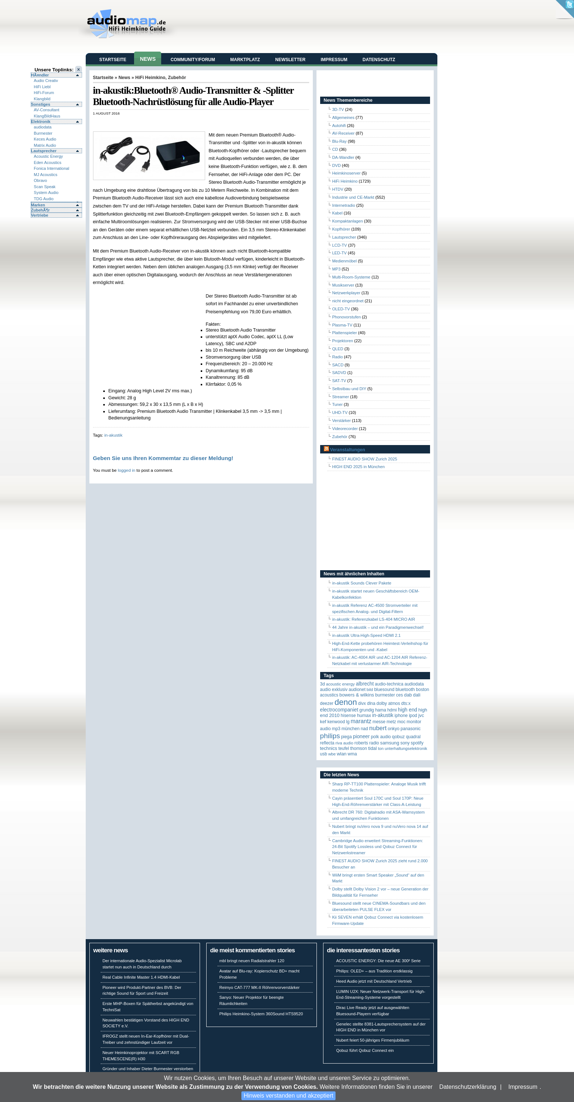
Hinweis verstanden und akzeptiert (288, 1095)
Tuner (337, 404)
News (148, 59)
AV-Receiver (343, 133)
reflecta (327, 743)
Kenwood (336, 721)
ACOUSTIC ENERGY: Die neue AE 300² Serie (378, 961)
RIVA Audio (344, 743)
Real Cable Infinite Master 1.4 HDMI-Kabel (141, 977)
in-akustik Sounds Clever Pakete (362, 583)
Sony (405, 743)
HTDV (337, 189)
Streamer (340, 397)
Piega (346, 736)
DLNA (371, 703)
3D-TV (338, 109)
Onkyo (394, 728)
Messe (379, 721)
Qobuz (398, 736)
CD (335, 149)
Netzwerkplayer (346, 293)
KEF (323, 721)
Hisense (348, 715)
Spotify (417, 743)
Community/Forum (193, 59)
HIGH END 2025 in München (358, 466)
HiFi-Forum (44, 92)
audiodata (42, 127)
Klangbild (42, 99)
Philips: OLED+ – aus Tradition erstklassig (374, 971)
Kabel (337, 213)
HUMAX (364, 715)
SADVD (339, 372)
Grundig (366, 710)
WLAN (342, 754)
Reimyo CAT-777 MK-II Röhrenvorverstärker (259, 987)
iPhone (401, 715)
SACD (338, 365)
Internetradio (343, 205)
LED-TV (339, 253)
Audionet (357, 689)
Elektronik (41, 121)
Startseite (112, 59)
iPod (413, 715)
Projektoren (342, 341)
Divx (362, 703)
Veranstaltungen (347, 449)
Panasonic (411, 728)
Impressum (522, 1087)
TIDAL (372, 748)
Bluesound (384, 689)
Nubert (378, 728)
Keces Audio (45, 139)
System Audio (46, 192)
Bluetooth (405, 689)
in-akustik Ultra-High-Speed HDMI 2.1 (366, 635)
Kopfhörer (341, 229)
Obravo (40, 180)
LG (347, 721)
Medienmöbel (344, 261)
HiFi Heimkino (150, 77)
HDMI (392, 710)
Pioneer (361, 736)
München (350, 728)
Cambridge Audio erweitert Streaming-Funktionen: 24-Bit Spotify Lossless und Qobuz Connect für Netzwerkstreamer (377, 846)
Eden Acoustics (47, 162)
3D (322, 684)
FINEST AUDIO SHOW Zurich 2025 (364, 459)
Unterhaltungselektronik (406, 748)
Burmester (43, 133)
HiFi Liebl (42, 87)
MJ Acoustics (45, 174)
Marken (38, 205)
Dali (417, 695)
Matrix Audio (45, 145)
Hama (380, 710)
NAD (364, 728)
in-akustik (113, 435)
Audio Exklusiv (334, 689)
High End (407, 710)
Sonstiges (41, 104)
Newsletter (290, 59)
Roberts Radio (366, 743)
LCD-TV (339, 245)
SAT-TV (339, 380)
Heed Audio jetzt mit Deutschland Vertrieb (374, 981)
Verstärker (341, 420)
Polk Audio (381, 736)
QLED (337, 349)
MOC (401, 721)
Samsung (389, 743)
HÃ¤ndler (40, 75)
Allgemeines (343, 117)
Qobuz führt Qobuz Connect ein (365, 1050)
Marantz (361, 721)
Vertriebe (39, 215)
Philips (330, 736)
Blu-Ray (339, 141)
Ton (381, 748)
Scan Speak (44, 186)
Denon (345, 702)
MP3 (336, 269)
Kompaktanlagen (347, 221)
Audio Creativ (46, 80)
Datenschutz (379, 59)
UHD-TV (340, 412)
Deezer (327, 703)
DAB (408, 695)
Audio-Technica (389, 684)
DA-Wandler (343, 157)
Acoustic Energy (48, 156)
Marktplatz (245, 59)
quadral (413, 736)
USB (323, 754)
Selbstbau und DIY (349, 388)
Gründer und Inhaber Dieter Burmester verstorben (148, 1068)
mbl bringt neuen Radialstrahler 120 (251, 961)
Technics (328, 748)
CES (399, 695)
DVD (336, 165)
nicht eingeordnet (348, 301)
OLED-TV (341, 309)
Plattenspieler (344, 332)
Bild (370, 689)
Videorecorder (345, 428)
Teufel (343, 748)
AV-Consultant (46, 110)
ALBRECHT (365, 684)
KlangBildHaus (47, 116)
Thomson (358, 748)
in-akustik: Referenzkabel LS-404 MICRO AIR (373, 619)
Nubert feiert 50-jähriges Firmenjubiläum (373, 1040)
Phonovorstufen (346, 317)
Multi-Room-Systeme (351, 277)
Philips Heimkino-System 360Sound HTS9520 (261, 1014)
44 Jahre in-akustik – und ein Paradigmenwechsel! (378, 627)
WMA (352, 754)
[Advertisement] (178, 123)
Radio (337, 357)
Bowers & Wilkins (357, 695)
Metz (391, 721)
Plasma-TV (342, 325)
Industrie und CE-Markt (353, 197)
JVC (421, 715)
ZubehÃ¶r (40, 210)
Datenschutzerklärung (467, 1087)
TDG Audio (43, 199)
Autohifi (339, 125)
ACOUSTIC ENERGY (340, 684)
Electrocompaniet (339, 710)
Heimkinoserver (346, 173)
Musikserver (343, 285)
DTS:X (405, 703)
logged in (127, 470)
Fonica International (51, 168)
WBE (332, 754)
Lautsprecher (44, 151)
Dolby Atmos (388, 703)
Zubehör (177, 77)
